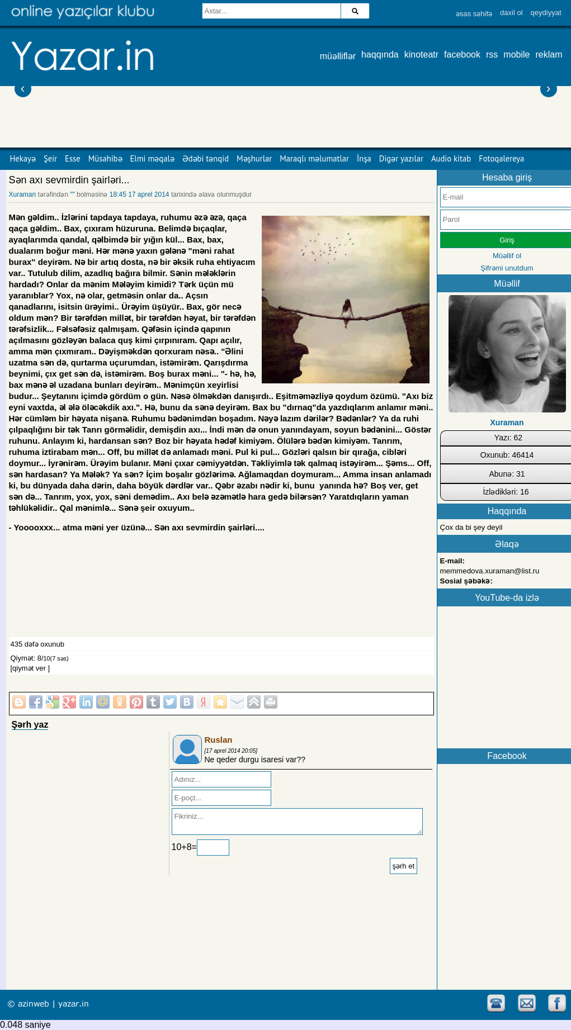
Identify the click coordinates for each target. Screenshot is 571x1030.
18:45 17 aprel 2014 (139, 194)
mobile (516, 54)
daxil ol (511, 12)
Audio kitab (451, 158)
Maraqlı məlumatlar (314, 158)
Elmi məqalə (152, 158)
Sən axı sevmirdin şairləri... (69, 180)
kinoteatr (421, 54)
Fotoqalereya (501, 158)
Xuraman (23, 194)
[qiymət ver (28, 668)
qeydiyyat (546, 12)
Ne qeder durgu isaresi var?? (255, 759)
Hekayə (23, 158)
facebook (462, 54)
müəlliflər (338, 56)
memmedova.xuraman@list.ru (490, 571)
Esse (73, 158)
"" (72, 194)
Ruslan (219, 739)
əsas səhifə (474, 14)
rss (492, 54)
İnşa (364, 158)
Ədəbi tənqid (205, 158)
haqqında (380, 54)
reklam (548, 54)
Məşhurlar (254, 158)
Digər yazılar (401, 158)
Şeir (50, 158)
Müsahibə (105, 158)
